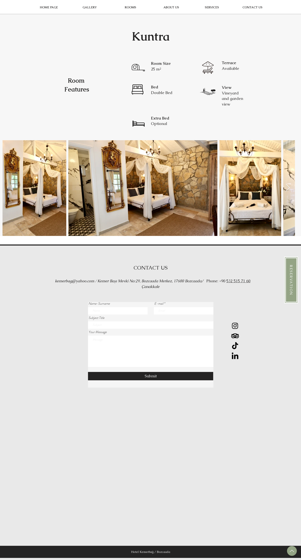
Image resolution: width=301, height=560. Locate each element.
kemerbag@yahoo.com (74, 281)
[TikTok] (235, 346)
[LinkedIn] (235, 356)
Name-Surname (99, 303)
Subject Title (96, 317)
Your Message (97, 332)
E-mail (158, 303)
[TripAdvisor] (235, 336)
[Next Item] (287, 188)
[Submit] (150, 376)
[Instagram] (235, 326)
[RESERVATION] (291, 280)
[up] (292, 551)
